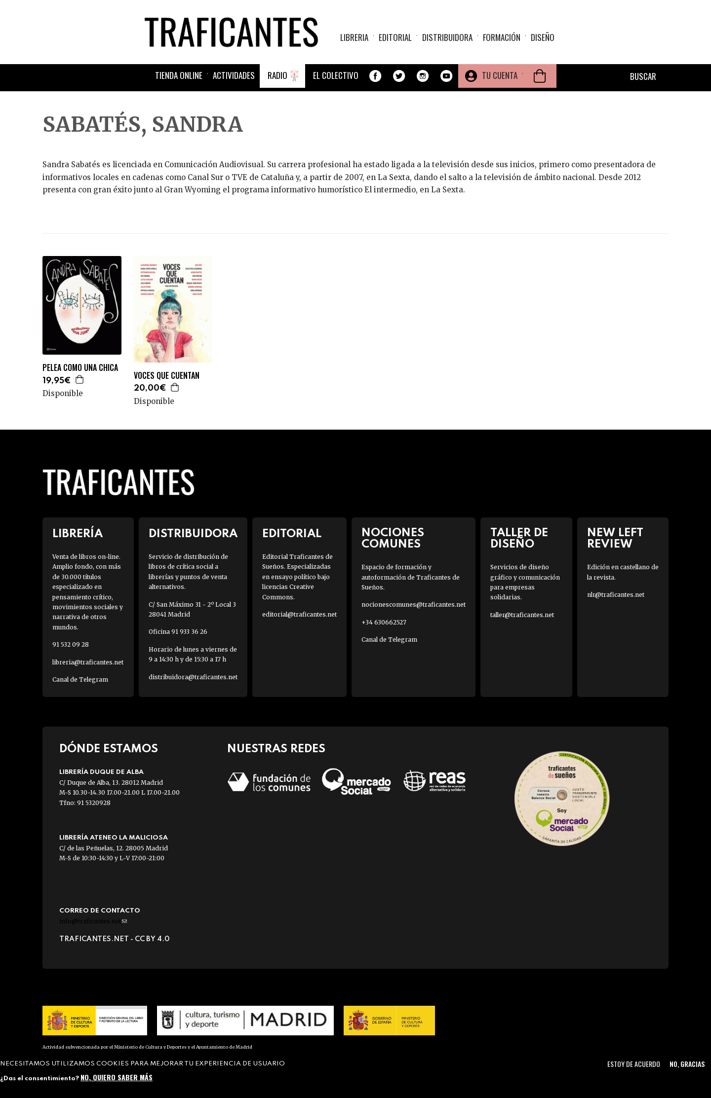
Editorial (395, 37)
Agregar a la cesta (80, 379)
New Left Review (615, 538)
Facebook (375, 76)
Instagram (422, 76)
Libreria (354, 37)
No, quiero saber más (116, 1077)
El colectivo (335, 75)
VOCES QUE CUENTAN (166, 375)
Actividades (234, 75)
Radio (277, 75)
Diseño (542, 37)
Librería (77, 534)
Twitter (399, 76)
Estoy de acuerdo (633, 1064)
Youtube (446, 76)
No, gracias (687, 1064)
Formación (501, 37)
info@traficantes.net (93, 921)
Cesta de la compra (540, 76)
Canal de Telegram (80, 679)
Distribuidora (447, 37)
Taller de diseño (519, 538)
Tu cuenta (499, 75)
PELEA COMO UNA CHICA (80, 368)
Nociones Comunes (392, 538)
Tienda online (178, 75)
